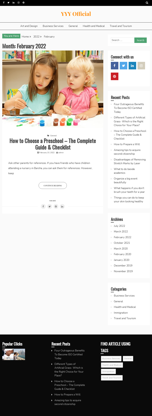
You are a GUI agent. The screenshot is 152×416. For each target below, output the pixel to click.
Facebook (3, 3)
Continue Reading (53, 185)
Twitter (8, 3)
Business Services (53, 26)
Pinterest (23, 3)
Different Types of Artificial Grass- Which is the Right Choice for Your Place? (129, 121)
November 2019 (123, 271)
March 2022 (121, 231)
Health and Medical (94, 26)
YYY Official (76, 13)
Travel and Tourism (121, 26)
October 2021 (122, 243)
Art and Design (29, 26)
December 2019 (123, 265)
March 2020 (121, 248)
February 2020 (122, 254)
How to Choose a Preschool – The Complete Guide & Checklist (53, 144)
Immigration (121, 313)
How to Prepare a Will (127, 144)
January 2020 (121, 260)
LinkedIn (13, 3)
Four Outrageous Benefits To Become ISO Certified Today (129, 108)
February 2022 (122, 237)
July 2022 (119, 226)
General (73, 26)
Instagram (18, 3)
